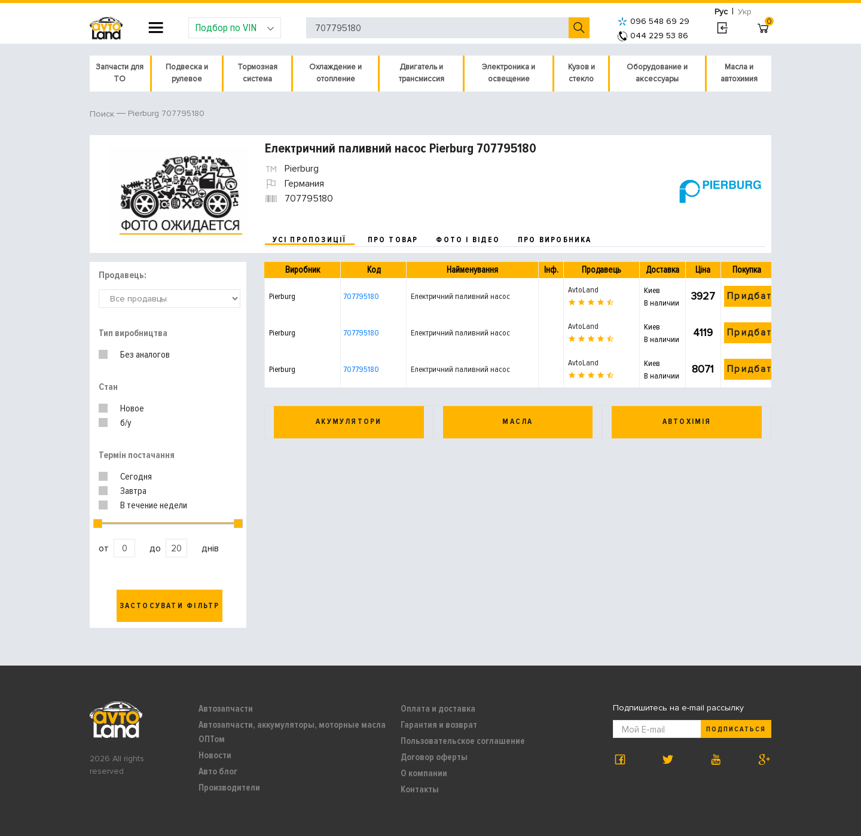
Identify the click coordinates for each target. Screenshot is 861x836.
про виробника (555, 240)
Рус (721, 12)
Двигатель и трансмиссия (421, 73)
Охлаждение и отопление (335, 73)
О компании (424, 773)
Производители (229, 787)
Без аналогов (145, 355)
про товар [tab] (393, 240)
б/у (126, 423)
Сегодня (136, 477)
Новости (215, 755)
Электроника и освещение (508, 73)
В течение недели (153, 505)
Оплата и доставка (438, 708)
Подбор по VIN (234, 27)
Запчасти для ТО (120, 73)
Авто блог (218, 771)
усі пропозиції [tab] (310, 240)
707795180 (361, 296)
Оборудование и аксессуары (657, 73)
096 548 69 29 (653, 21)
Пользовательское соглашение (463, 741)
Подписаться (736, 729)
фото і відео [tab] (468, 240)
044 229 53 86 (653, 35)
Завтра (133, 491)
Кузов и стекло (581, 73)
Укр (745, 12)
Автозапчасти (226, 708)
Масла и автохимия (739, 73)
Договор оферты (434, 757)
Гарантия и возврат (439, 724)
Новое (132, 408)
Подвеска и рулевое (187, 73)
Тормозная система (257, 73)
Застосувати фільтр (170, 606)
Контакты (420, 789)
